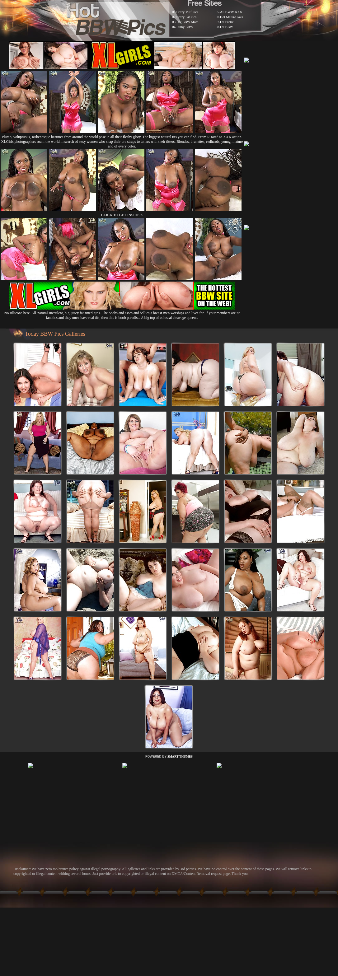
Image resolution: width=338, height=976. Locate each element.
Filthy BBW (184, 27)
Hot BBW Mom (187, 22)
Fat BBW (226, 27)
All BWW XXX (231, 12)
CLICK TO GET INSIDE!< (122, 215)
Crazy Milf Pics (187, 12)
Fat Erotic (227, 22)
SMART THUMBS (180, 756)
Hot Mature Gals (231, 17)
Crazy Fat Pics (186, 17)
